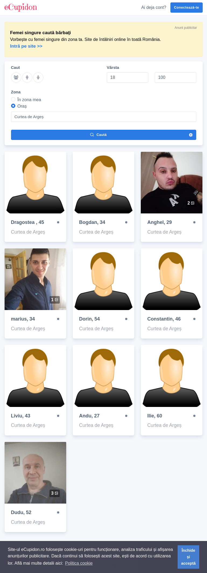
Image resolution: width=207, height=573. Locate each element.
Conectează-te (186, 7)
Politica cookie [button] (79, 563)
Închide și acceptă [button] (188, 556)
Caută (98, 134)
